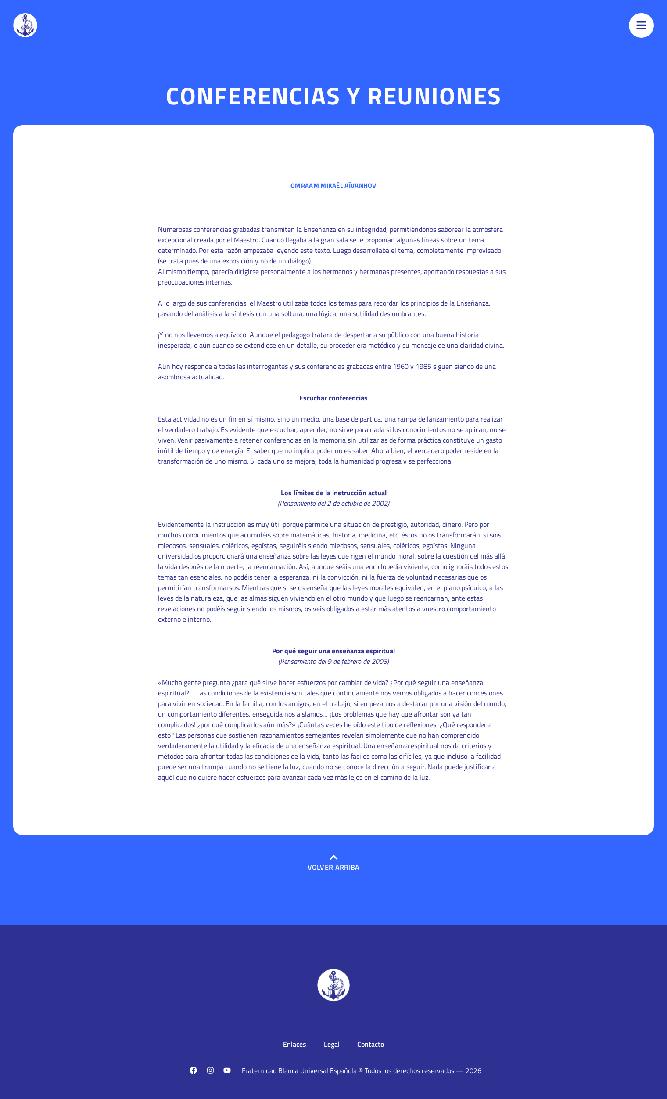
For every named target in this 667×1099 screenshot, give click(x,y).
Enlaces (294, 1044)
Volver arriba (334, 867)
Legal (332, 1044)
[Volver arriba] (333, 857)
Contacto (370, 1044)
